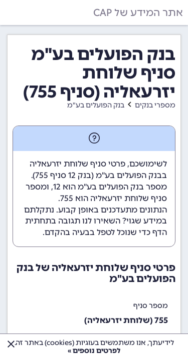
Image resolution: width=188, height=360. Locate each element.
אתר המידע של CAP (138, 12)
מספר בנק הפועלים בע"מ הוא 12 (110, 187)
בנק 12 (79, 175)
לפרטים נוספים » (94, 350)
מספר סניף (150, 306)
